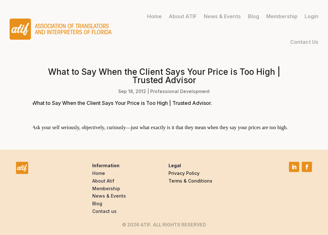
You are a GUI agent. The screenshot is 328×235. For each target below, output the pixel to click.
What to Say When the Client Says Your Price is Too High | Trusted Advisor (121, 103)
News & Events (222, 16)
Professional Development (180, 91)
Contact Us (304, 42)
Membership (282, 16)
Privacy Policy (184, 173)
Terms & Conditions (190, 181)
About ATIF (183, 16)
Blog (253, 16)
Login (311, 16)
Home (154, 16)
